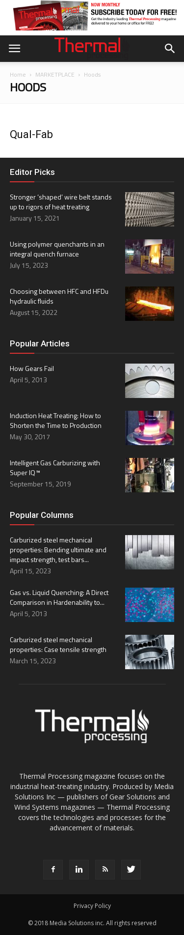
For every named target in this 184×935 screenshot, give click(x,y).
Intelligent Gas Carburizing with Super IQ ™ (55, 467)
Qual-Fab (31, 134)
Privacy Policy (92, 906)
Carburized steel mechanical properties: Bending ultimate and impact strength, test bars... (58, 550)
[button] (170, 48)
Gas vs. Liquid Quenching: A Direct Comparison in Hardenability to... (59, 597)
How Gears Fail (32, 368)
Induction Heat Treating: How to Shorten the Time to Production (56, 420)
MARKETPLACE (55, 74)
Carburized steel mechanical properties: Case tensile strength (58, 644)
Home (18, 74)
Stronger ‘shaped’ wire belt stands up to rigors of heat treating (61, 202)
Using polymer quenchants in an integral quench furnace (57, 249)
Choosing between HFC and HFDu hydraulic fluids (59, 296)
